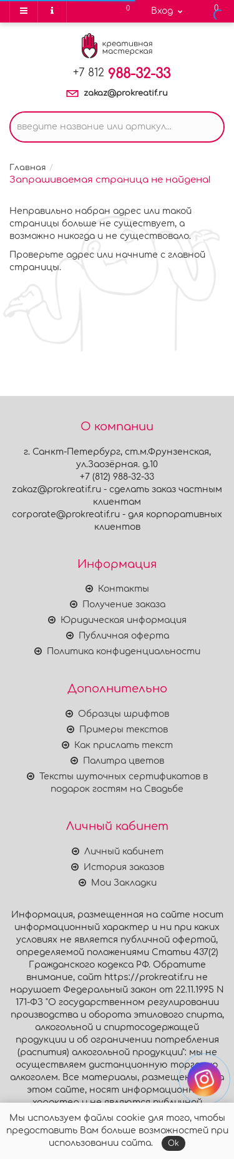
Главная (27, 167)
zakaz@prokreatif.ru (126, 93)
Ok (173, 1143)
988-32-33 (121, 73)
